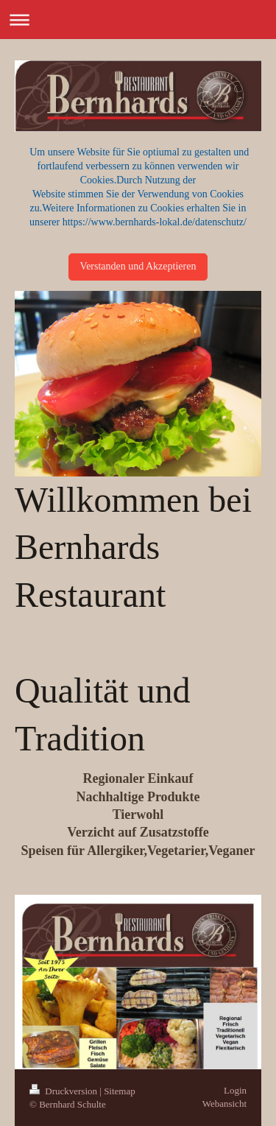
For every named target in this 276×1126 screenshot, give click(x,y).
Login (235, 1090)
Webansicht (224, 1103)
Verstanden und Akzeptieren (138, 266)
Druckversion (64, 1091)
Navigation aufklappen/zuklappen (138, 19)
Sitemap (119, 1091)
